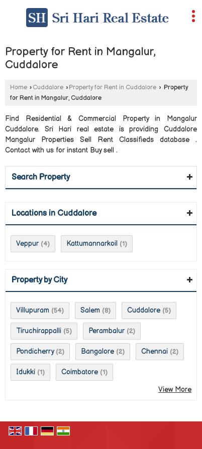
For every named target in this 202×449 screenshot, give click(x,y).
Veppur (27, 243)
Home (18, 87)
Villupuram (32, 310)
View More (174, 389)
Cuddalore (48, 87)
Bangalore (97, 351)
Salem (90, 310)
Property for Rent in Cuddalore (112, 87)
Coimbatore (79, 372)
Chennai (154, 351)
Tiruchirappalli (38, 331)
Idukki (25, 372)
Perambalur (106, 331)
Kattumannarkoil (92, 243)
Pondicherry (35, 351)
